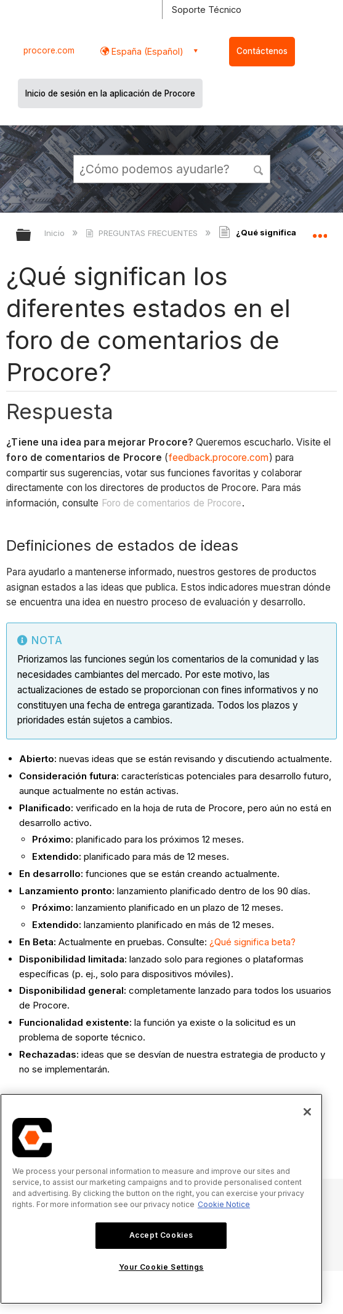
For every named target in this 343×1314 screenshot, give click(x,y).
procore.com (49, 50)
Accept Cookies (161, 1235)
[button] (258, 168)
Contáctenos (262, 51)
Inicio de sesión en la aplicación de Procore (110, 93)
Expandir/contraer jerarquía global (31, 236)
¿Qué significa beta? (252, 942)
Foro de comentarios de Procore (172, 503)
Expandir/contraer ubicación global (319, 231)
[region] (161, 1198)
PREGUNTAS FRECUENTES (143, 233)
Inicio (55, 233)
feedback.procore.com (219, 457)
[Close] (307, 1111)
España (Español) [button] (146, 51)
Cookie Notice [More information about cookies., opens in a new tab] (224, 1204)
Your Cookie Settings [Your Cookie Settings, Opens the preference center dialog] (161, 1267)
